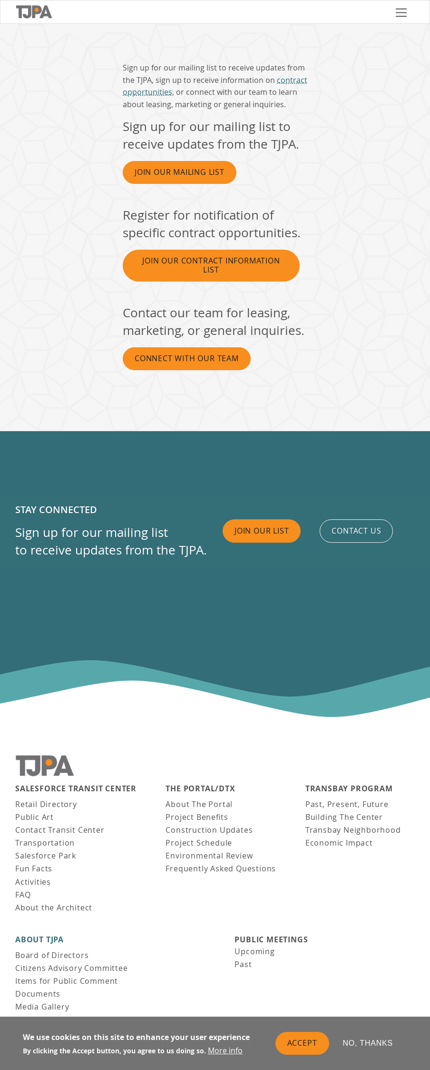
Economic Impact (339, 843)
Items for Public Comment (66, 981)
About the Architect (53, 907)
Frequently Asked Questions (221, 868)
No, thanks (368, 1043)
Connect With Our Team (187, 358)
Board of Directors (51, 955)
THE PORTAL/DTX (200, 788)
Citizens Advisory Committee (71, 968)
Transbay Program (349, 788)
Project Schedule (199, 843)
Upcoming (254, 951)
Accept (302, 1043)
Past (243, 964)
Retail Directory (46, 804)
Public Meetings (271, 939)
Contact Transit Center (60, 830)
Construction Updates (209, 830)
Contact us (356, 530)
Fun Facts (33, 868)
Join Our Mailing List (180, 172)
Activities (33, 882)
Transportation (45, 843)
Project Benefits (197, 817)
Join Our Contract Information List (211, 265)
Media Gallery (42, 1006)
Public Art (34, 817)
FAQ (22, 894)
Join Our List (262, 530)
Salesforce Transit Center (76, 788)
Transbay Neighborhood (353, 830)
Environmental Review (209, 855)
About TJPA (39, 939)
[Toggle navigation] (401, 12)
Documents (37, 994)
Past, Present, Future (347, 804)
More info (225, 1050)
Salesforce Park (45, 855)
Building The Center (344, 817)
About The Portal (199, 804)
